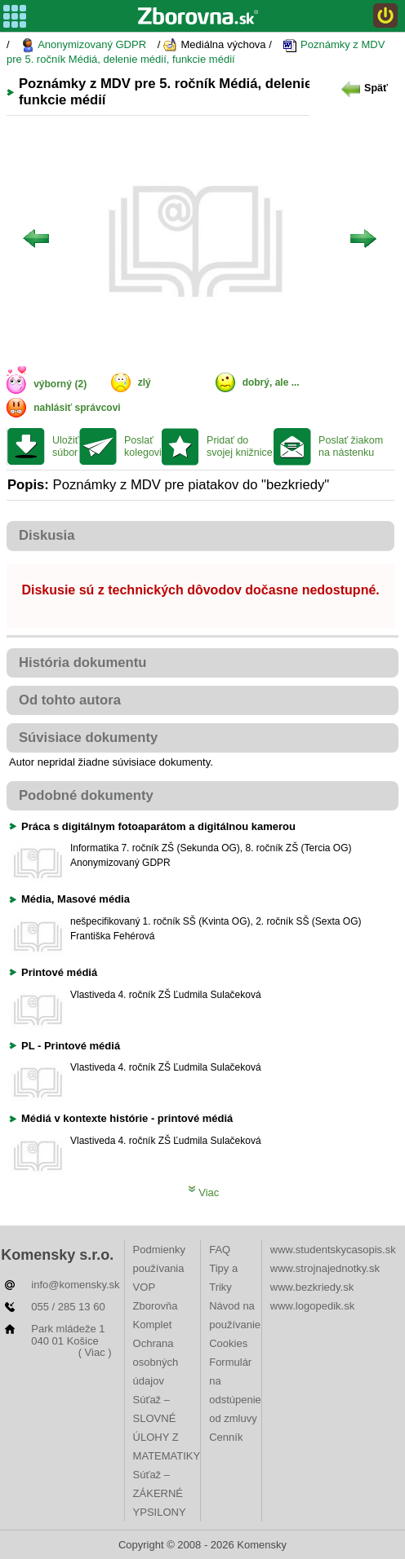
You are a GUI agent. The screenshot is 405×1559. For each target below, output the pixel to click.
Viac (204, 1192)
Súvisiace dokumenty (88, 737)
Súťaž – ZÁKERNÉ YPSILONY (159, 1493)
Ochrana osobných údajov (156, 1362)
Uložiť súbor (65, 446)
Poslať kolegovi (143, 446)
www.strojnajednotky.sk (325, 1268)
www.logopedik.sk (312, 1306)
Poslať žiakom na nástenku (350, 446)
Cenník (226, 1437)
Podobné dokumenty (86, 795)
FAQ (219, 1249)
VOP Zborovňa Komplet (155, 1306)
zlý (144, 382)
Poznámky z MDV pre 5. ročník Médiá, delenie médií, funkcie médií (196, 51)
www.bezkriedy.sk (312, 1287)
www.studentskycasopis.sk (333, 1249)
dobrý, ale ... (271, 382)
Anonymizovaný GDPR (83, 45)
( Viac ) (95, 1352)
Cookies (228, 1343)
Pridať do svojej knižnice (240, 446)
